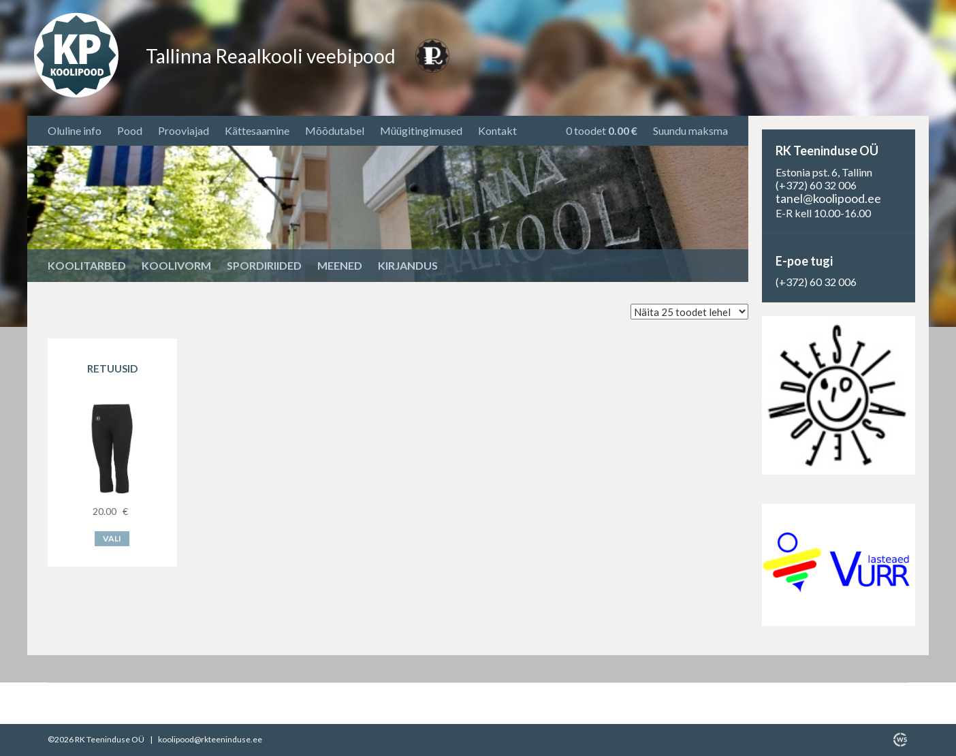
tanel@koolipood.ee (828, 198)
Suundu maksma (690, 130)
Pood (129, 130)
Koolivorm (176, 265)
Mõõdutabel (334, 130)
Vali (112, 538)
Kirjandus (408, 265)
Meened (339, 265)
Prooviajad (183, 130)
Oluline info (74, 130)
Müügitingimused (421, 130)
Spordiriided (264, 265)
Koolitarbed (87, 265)
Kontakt (497, 130)
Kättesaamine (257, 130)
